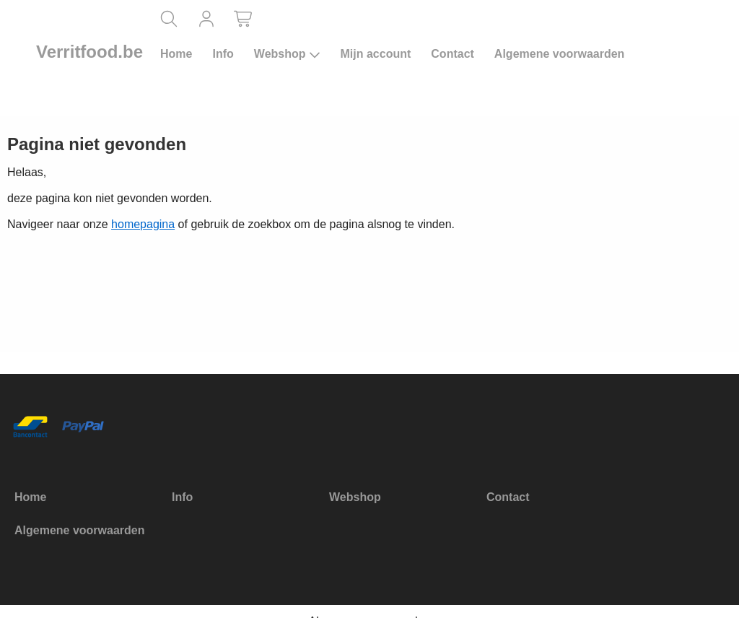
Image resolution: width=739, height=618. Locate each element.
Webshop (287, 54)
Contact (452, 54)
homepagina (143, 224)
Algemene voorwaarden (559, 54)
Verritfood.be (89, 51)
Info (222, 54)
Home (176, 54)
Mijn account (376, 54)
